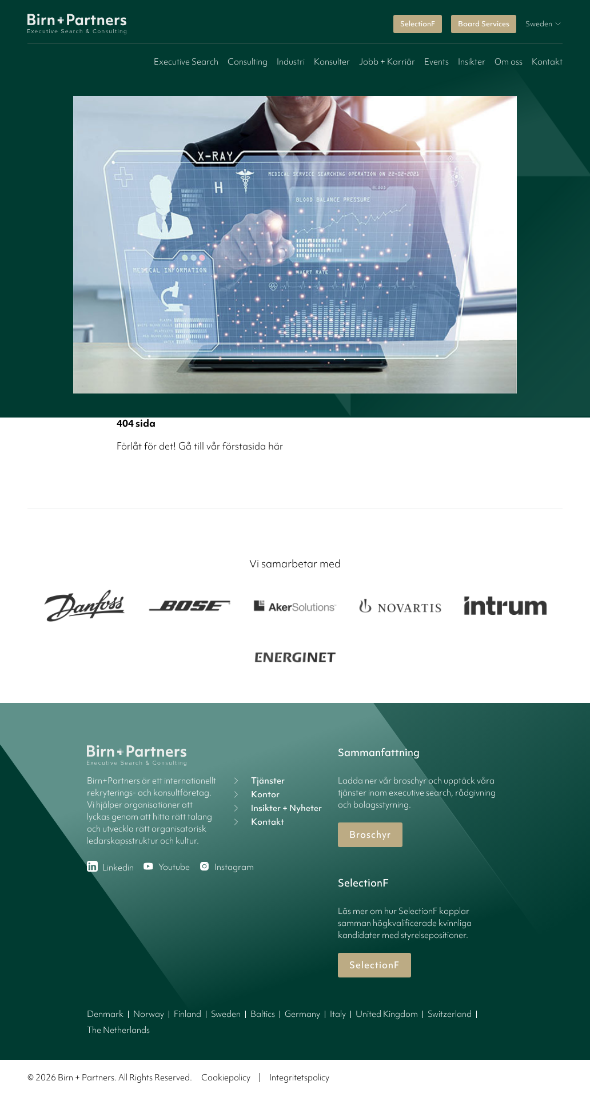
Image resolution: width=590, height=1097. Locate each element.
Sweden (226, 1014)
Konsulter (332, 61)
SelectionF (417, 24)
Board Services (483, 24)
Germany (302, 1014)
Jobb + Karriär (387, 61)
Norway (148, 1014)
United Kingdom (387, 1014)
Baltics (262, 1014)
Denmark (105, 1014)
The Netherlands (118, 1030)
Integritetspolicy (299, 1077)
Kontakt (547, 61)
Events (436, 62)
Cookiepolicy (225, 1077)
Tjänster (257, 780)
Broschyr (370, 834)
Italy (338, 1014)
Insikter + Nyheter (276, 808)
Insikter (471, 61)
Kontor (255, 794)
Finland (187, 1014)
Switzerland (450, 1014)
